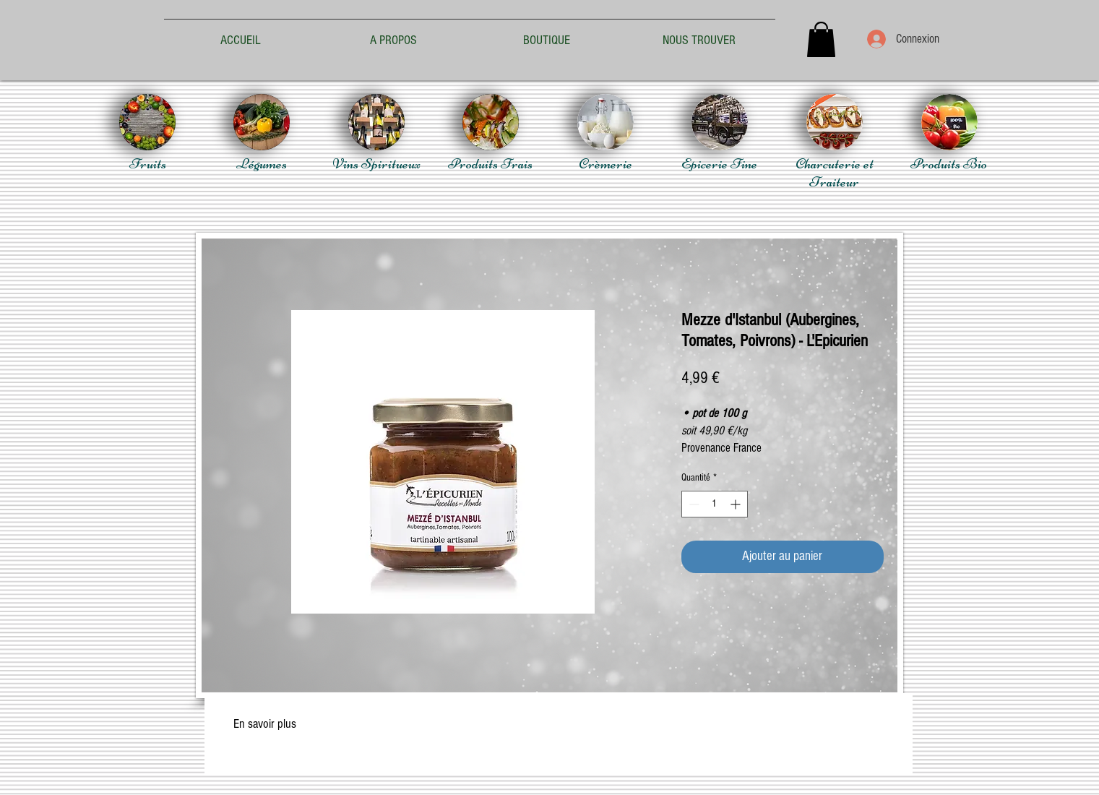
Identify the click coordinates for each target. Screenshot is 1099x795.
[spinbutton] (715, 504)
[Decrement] (693, 504)
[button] (821, 39)
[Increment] (737, 504)
